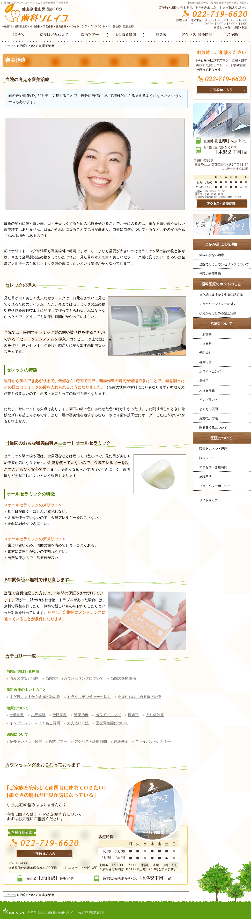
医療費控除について (112, 723)
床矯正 (133, 715)
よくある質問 (49, 723)
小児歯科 (38, 715)
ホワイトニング (108, 715)
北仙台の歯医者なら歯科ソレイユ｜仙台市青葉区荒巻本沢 (35, 2)
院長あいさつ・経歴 (26, 741)
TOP (18, 36)
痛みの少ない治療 (24, 678)
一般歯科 (17, 715)
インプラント (20, 723)
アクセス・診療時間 (90, 741)
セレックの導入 (20, 285)
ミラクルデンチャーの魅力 (89, 697)
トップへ (10, 46)
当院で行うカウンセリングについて (75, 678)
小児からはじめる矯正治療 (139, 697)
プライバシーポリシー (153, 741)
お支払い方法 (78, 723)
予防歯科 (60, 715)
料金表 (161, 36)
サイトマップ (208, 500)
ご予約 (233, 36)
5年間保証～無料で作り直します (37, 579)
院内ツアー (58, 741)
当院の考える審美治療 (27, 79)
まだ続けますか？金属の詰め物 (35, 697)
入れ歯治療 (155, 715)
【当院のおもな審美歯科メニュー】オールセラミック (58, 443)
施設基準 (121, 741)
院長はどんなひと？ (54, 36)
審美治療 (81, 715)
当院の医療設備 (123, 678)
